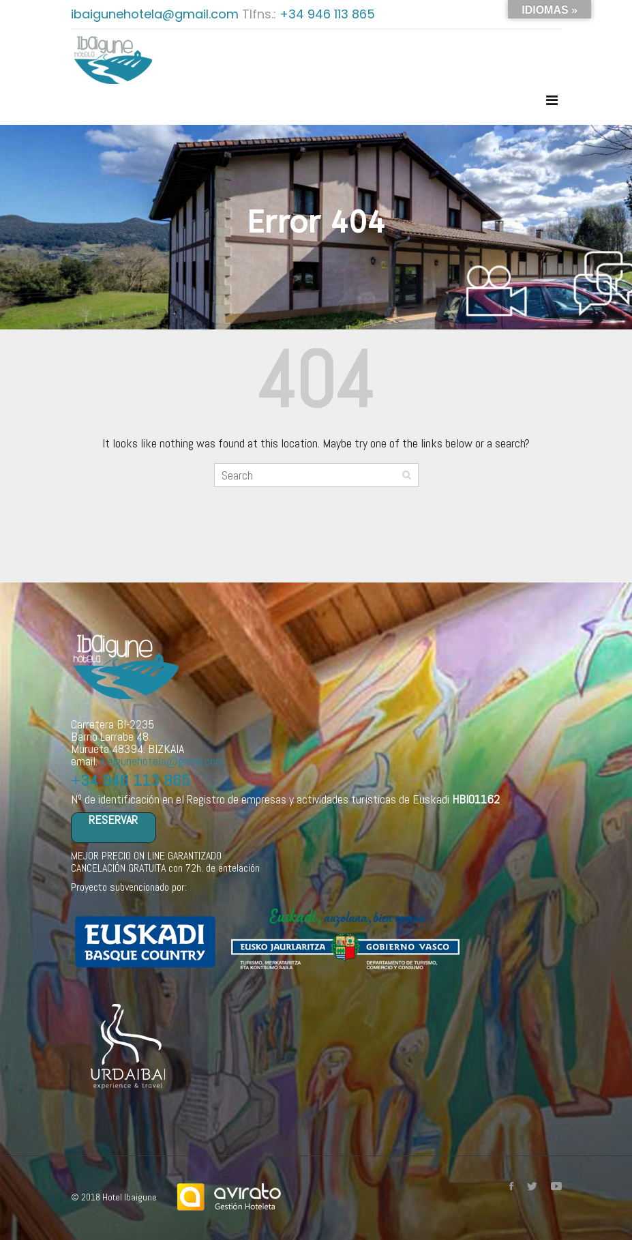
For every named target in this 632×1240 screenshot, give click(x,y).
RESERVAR (113, 819)
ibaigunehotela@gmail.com (156, 14)
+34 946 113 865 (327, 14)
